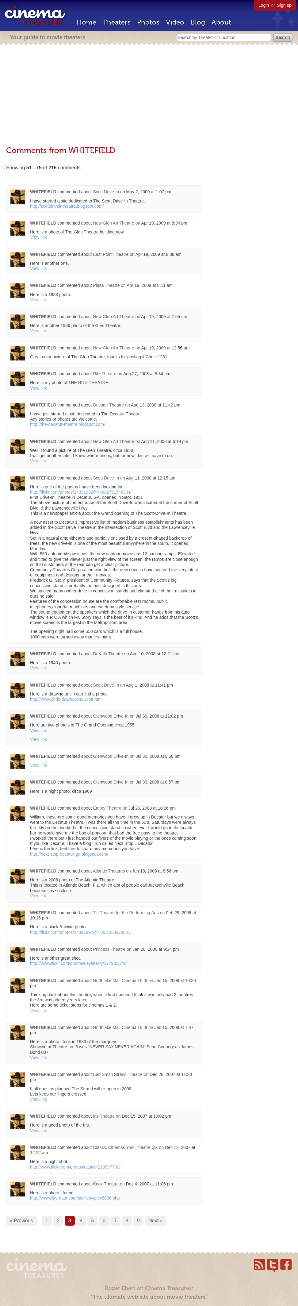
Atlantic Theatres (109, 871)
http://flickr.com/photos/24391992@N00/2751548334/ (81, 492)
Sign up (284, 5)
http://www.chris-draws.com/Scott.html (66, 699)
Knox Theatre (106, 1183)
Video (175, 22)
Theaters (117, 22)
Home (86, 22)
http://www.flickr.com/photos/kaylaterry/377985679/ (78, 963)
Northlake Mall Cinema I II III (120, 980)
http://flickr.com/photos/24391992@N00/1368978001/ (81, 932)
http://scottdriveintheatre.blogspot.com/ (67, 206)
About (221, 22)
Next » (155, 1220)
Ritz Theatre (104, 373)
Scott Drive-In (106, 191)
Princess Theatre (109, 949)
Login (263, 5)
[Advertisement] (149, 96)
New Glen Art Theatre (113, 223)
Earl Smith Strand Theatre (118, 1074)
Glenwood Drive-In (110, 716)
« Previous (21, 1220)
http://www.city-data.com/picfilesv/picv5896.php (75, 1198)
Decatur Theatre (108, 405)
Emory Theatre (107, 808)
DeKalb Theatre (108, 653)
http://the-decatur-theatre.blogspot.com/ (67, 424)
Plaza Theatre (106, 285)
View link (38, 237)
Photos (148, 22)
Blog (198, 22)
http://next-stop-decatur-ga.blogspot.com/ (69, 854)
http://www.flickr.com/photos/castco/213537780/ (75, 1167)
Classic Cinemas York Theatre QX (125, 1147)
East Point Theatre (110, 254)
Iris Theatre (104, 1116)
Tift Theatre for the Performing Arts (126, 912)
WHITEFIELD (43, 191)
